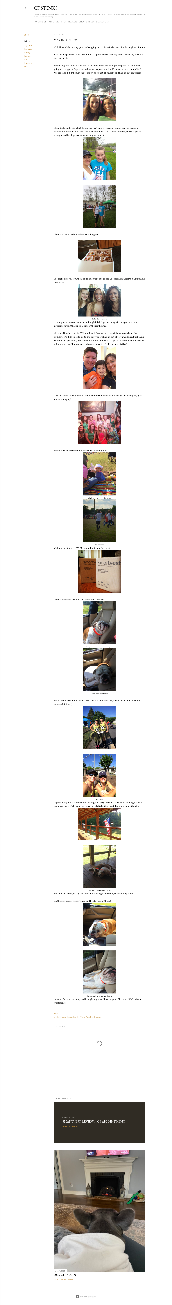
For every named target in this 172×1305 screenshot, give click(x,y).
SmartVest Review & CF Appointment (93, 1121)
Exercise (28, 49)
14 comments (74, 1126)
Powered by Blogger (86, 1296)
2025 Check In (65, 1275)
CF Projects (69, 22)
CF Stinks (46, 8)
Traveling (28, 63)
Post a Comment (67, 1280)
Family (27, 52)
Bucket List (101, 22)
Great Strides (86, 22)
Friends (27, 56)
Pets (26, 59)
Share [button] (26, 35)
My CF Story (54, 22)
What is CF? (40, 22)
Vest (26, 66)
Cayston (28, 45)
